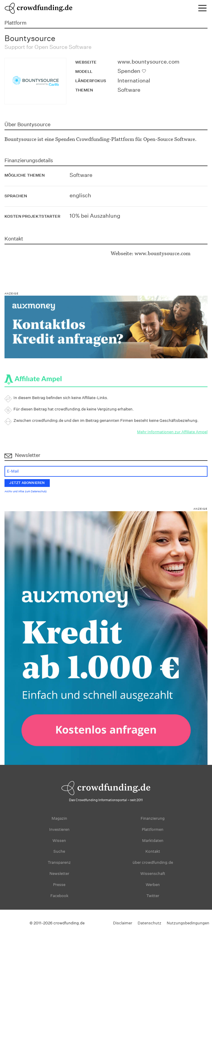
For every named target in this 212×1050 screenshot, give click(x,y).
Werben (153, 884)
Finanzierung (153, 818)
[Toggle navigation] (202, 8)
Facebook (59, 895)
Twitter (152, 895)
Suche (59, 851)
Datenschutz (149, 923)
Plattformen (152, 829)
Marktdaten (152, 840)
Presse (59, 884)
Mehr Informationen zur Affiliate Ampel (172, 431)
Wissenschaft (152, 873)
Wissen (59, 840)
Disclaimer (122, 923)
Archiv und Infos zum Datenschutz (25, 491)
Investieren (59, 829)
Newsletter (59, 873)
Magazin (59, 818)
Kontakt (152, 851)
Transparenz (59, 862)
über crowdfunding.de (153, 862)
